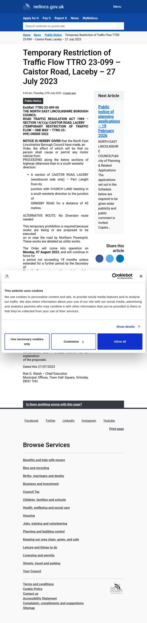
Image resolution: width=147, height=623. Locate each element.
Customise (74, 341)
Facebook (31, 421)
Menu (117, 7)
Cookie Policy (32, 589)
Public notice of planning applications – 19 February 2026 (109, 121)
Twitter (50, 421)
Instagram (89, 421)
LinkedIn (69, 421)
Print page (116, 429)
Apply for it (31, 18)
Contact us (30, 594)
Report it (60, 18)
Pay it (47, 18)
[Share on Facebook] (99, 259)
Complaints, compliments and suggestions (53, 603)
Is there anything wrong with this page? (54, 404)
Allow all (120, 341)
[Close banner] (141, 276)
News (75, 18)
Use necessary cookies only (27, 341)
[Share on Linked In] (120, 259)
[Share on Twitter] (110, 259)
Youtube (109, 421)
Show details (125, 326)
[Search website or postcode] (70, 26)
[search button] (120, 26)
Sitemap (29, 608)
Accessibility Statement (40, 598)
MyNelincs (90, 18)
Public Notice (33, 100)
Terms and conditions (38, 584)
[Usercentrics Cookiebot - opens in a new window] (115, 276)
